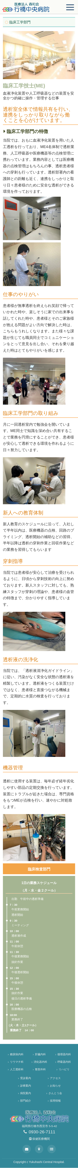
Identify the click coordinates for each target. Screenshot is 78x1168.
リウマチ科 (17, 1061)
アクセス (56, 1078)
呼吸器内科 (64, 1061)
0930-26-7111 (39, 1131)
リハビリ (65, 1069)
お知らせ (56, 1085)
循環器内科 (64, 1054)
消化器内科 (40, 1061)
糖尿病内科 (17, 1054)
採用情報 (56, 1100)
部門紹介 (25, 1100)
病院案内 (25, 1093)
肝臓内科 (41, 1054)
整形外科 (41, 1069)
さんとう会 (55, 1093)
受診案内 (25, 1078)
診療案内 (25, 1085)
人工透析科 (17, 1069)
